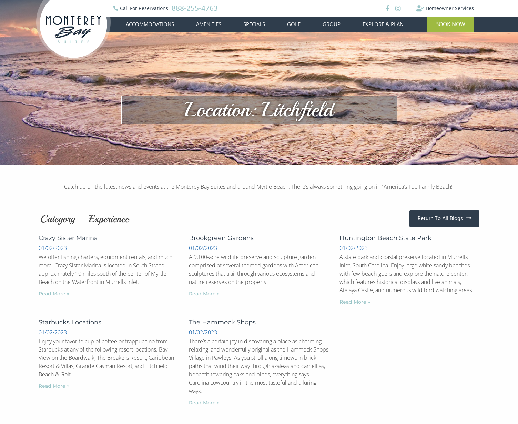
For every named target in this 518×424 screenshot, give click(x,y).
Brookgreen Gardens (221, 238)
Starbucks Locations (70, 322)
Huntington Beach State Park (385, 238)
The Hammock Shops (222, 322)
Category (57, 218)
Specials (254, 24)
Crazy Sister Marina (68, 238)
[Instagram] (398, 8)
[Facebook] (387, 8)
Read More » (54, 293)
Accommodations (150, 24)
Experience (109, 218)
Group (332, 24)
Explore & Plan (383, 24)
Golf (294, 24)
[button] (450, 24)
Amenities (208, 24)
